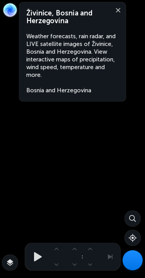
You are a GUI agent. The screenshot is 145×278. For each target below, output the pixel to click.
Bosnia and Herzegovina (58, 90)
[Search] (132, 218)
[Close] (116, 9)
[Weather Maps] (133, 260)
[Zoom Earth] (10, 10)
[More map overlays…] (10, 262)
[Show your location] (132, 238)
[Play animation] (35, 256)
